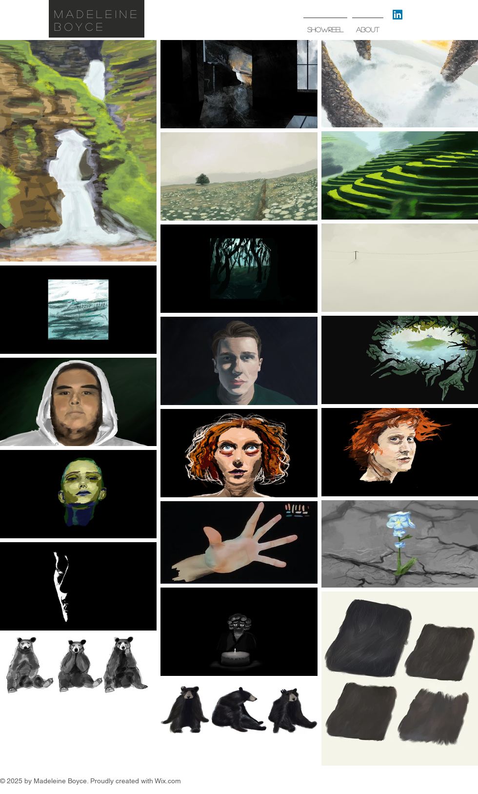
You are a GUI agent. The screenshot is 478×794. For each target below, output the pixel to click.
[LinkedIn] (397, 15)
